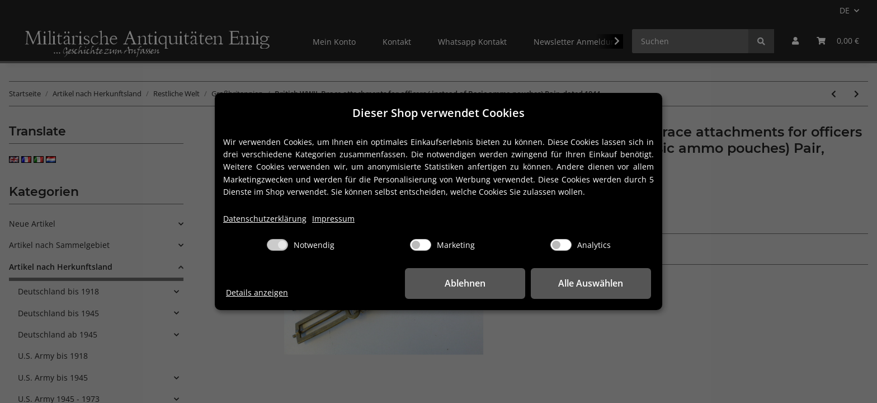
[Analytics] (561, 245)
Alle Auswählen (595, 283)
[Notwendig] (277, 245)
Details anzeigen (257, 292)
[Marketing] (420, 245)
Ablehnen (478, 283)
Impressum (333, 218)
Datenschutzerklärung (265, 218)
